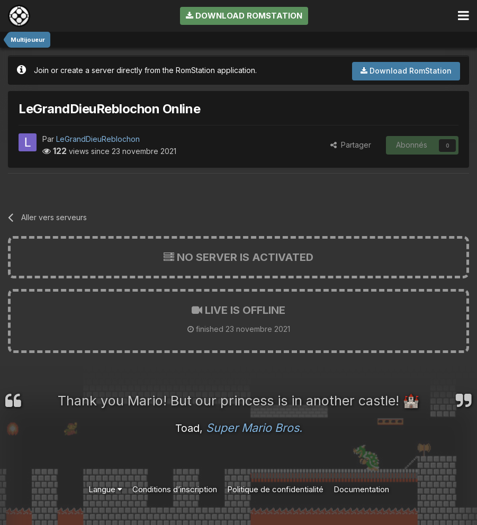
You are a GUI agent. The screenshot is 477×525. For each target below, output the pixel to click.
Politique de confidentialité (275, 489)
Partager (350, 144)
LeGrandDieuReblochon (98, 138)
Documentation (361, 489)
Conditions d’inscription (174, 489)
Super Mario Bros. (254, 428)
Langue (105, 489)
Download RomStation (244, 16)
